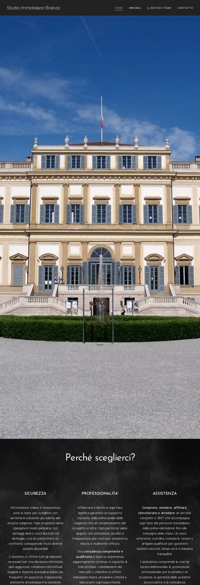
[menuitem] (122, 8)
